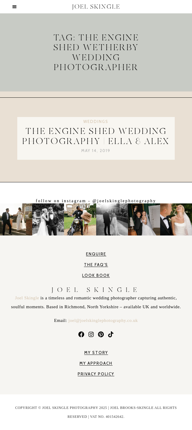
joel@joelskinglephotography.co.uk (103, 320)
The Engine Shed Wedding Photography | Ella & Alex (96, 136)
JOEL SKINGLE (96, 6)
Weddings (95, 121)
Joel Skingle (27, 297)
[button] (14, 6)
